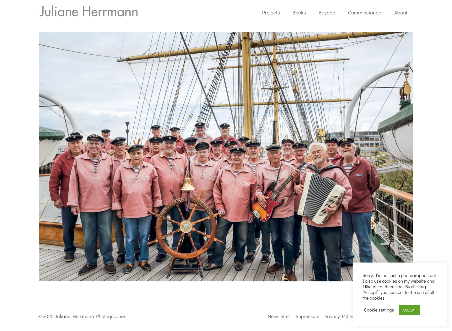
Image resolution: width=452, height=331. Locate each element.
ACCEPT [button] (409, 309)
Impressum (307, 316)
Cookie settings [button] (379, 310)
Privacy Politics (341, 316)
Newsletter (279, 316)
